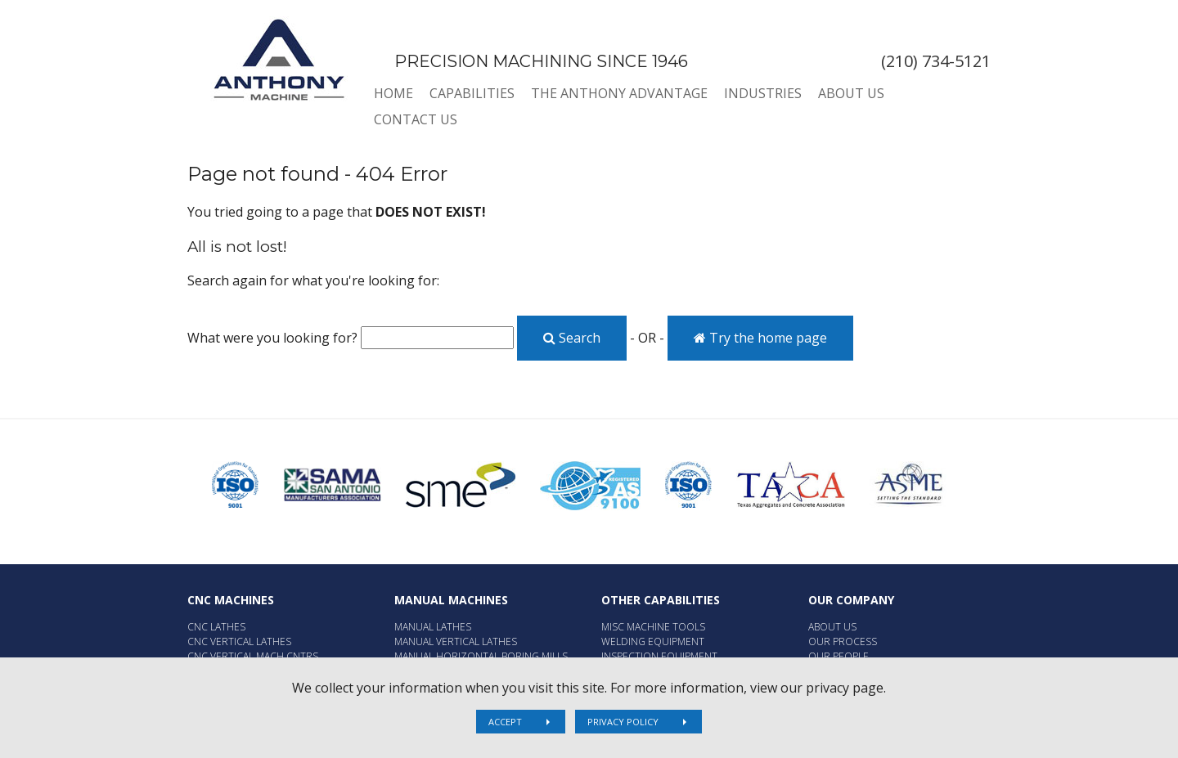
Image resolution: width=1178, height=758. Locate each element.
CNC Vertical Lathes (239, 641)
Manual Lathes (432, 627)
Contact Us (415, 119)
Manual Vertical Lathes (455, 641)
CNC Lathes (216, 627)
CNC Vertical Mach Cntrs (252, 656)
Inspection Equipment (659, 656)
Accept (505, 721)
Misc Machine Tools (653, 627)
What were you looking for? (272, 338)
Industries (763, 93)
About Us (851, 93)
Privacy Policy (623, 721)
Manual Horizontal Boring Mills (481, 656)
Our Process (842, 641)
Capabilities (472, 93)
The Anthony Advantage (619, 93)
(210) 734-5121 (936, 61)
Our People (838, 656)
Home (393, 93)
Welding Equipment (652, 641)
